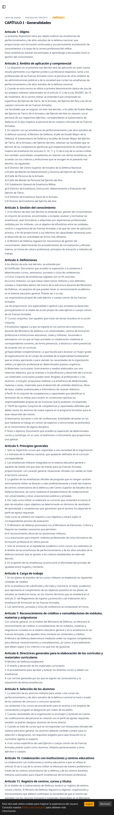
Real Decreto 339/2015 (36, 17)
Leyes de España (13, 17)
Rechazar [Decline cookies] (105, 803)
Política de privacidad (34, 807)
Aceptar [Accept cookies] (89, 804)
